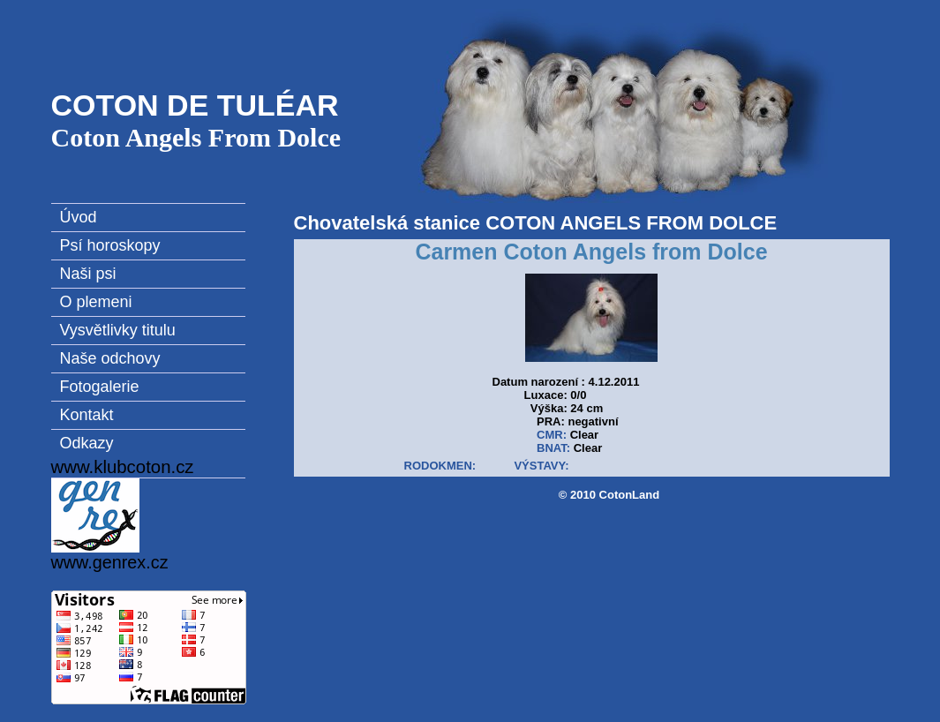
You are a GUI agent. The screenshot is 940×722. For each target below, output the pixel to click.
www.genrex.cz (110, 525)
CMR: (552, 434)
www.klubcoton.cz (122, 467)
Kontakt (87, 415)
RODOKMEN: (440, 465)
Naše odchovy (110, 358)
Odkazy (87, 443)
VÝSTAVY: (541, 465)
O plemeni (96, 302)
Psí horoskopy (110, 245)
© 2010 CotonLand (609, 494)
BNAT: (553, 448)
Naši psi (88, 273)
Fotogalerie (99, 386)
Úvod (78, 217)
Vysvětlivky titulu (118, 330)
